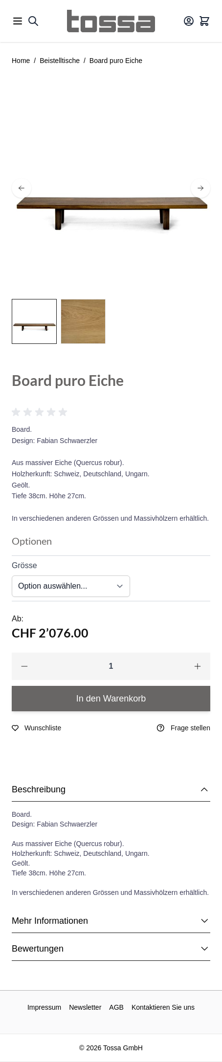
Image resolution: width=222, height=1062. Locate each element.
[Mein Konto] (189, 21)
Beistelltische (60, 60)
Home (21, 60)
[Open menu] (17, 21)
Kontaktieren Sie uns (163, 1007)
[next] (200, 188)
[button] (41, 412)
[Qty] (111, 666)
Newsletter (85, 1007)
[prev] (21, 188)
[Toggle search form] (33, 21)
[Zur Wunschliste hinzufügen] (36, 728)
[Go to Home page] (111, 21)
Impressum (44, 1007)
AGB (116, 1007)
